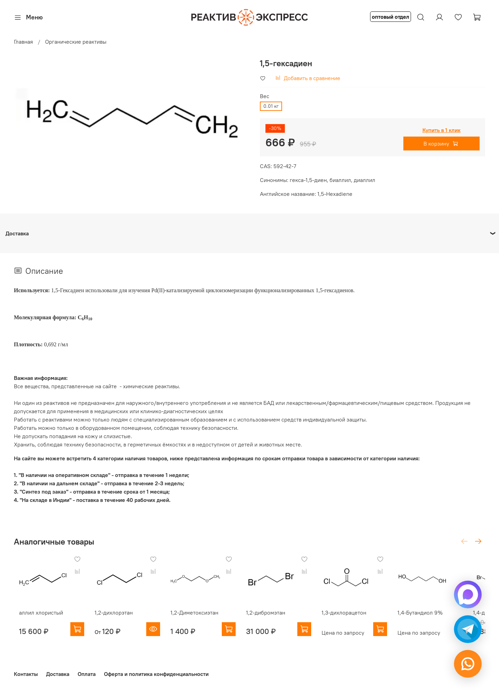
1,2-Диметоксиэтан (198, 617)
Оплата (87, 673)
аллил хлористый (36, 617)
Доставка (57, 673)
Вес (264, 96)
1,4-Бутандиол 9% (437, 617)
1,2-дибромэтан (274, 617)
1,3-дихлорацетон (357, 617)
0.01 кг (271, 106)
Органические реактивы (75, 41)
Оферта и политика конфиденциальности (156, 673)
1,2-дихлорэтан (113, 617)
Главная (23, 41)
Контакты (26, 673)
